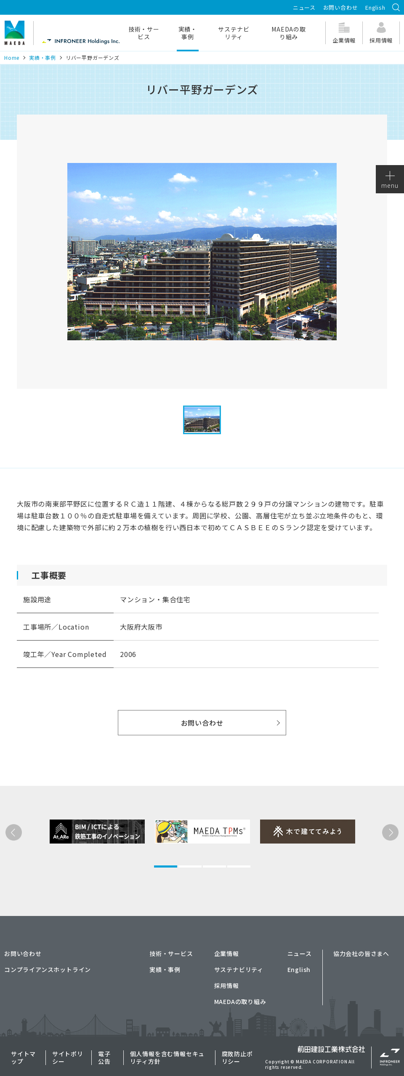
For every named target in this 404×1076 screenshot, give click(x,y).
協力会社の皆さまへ (361, 953)
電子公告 (104, 1057)
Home (11, 57)
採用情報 (226, 985)
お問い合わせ (340, 7)
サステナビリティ (233, 33)
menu (389, 180)
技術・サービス (143, 33)
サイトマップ (23, 1057)
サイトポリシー (67, 1057)
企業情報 (226, 953)
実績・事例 (187, 33)
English (375, 7)
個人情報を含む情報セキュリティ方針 (167, 1057)
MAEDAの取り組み (288, 33)
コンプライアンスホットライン (47, 969)
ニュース (304, 7)
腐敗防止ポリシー (237, 1057)
